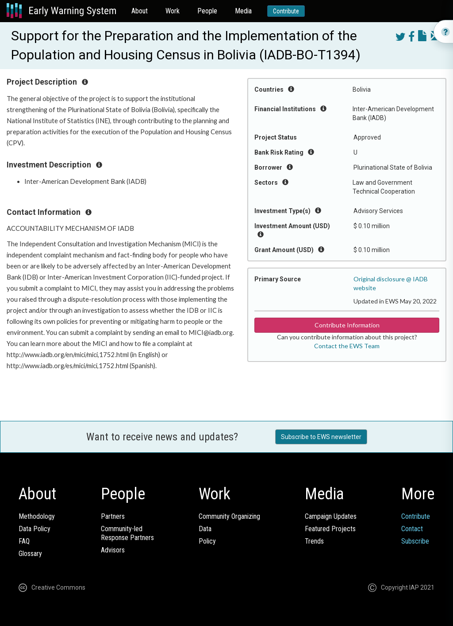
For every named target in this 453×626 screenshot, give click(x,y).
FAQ (24, 541)
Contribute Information (347, 325)
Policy (207, 541)
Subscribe (415, 541)
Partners (113, 516)
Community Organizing (229, 516)
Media (243, 11)
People (207, 11)
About (139, 11)
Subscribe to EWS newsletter (321, 436)
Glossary (30, 553)
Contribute (286, 11)
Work (172, 11)
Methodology (37, 516)
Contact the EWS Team (347, 346)
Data (205, 529)
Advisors (113, 550)
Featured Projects (330, 529)
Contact (412, 529)
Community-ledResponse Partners (127, 533)
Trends (314, 541)
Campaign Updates (331, 516)
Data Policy (34, 529)
